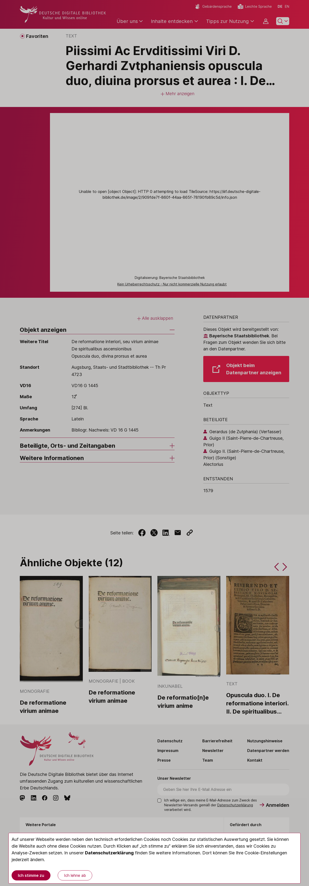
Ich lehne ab (75, 875)
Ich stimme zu (31, 875)
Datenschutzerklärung (109, 852)
